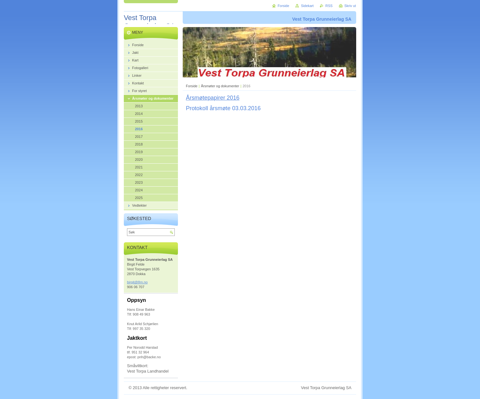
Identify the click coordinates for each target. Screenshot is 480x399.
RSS (328, 6)
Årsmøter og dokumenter (220, 86)
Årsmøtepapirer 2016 (212, 98)
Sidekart (307, 6)
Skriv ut (350, 6)
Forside (191, 86)
